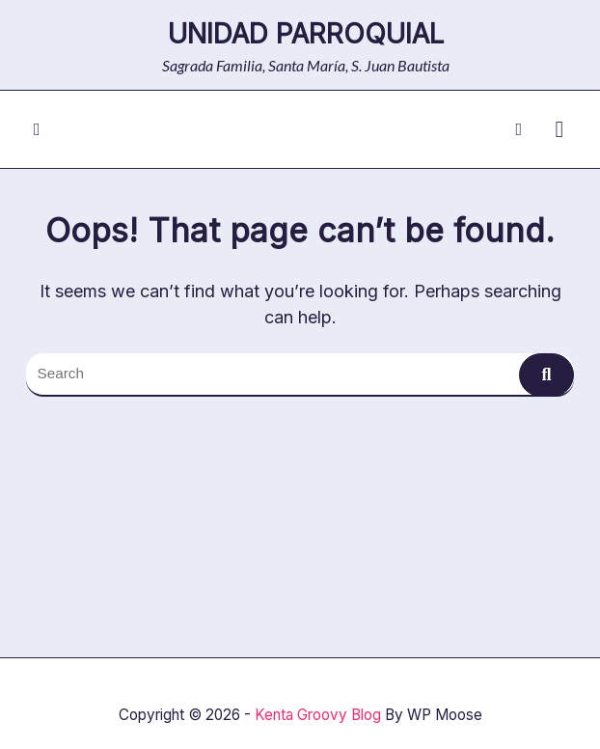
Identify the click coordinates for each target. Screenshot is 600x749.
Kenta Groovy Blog (318, 715)
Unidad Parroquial (306, 33)
